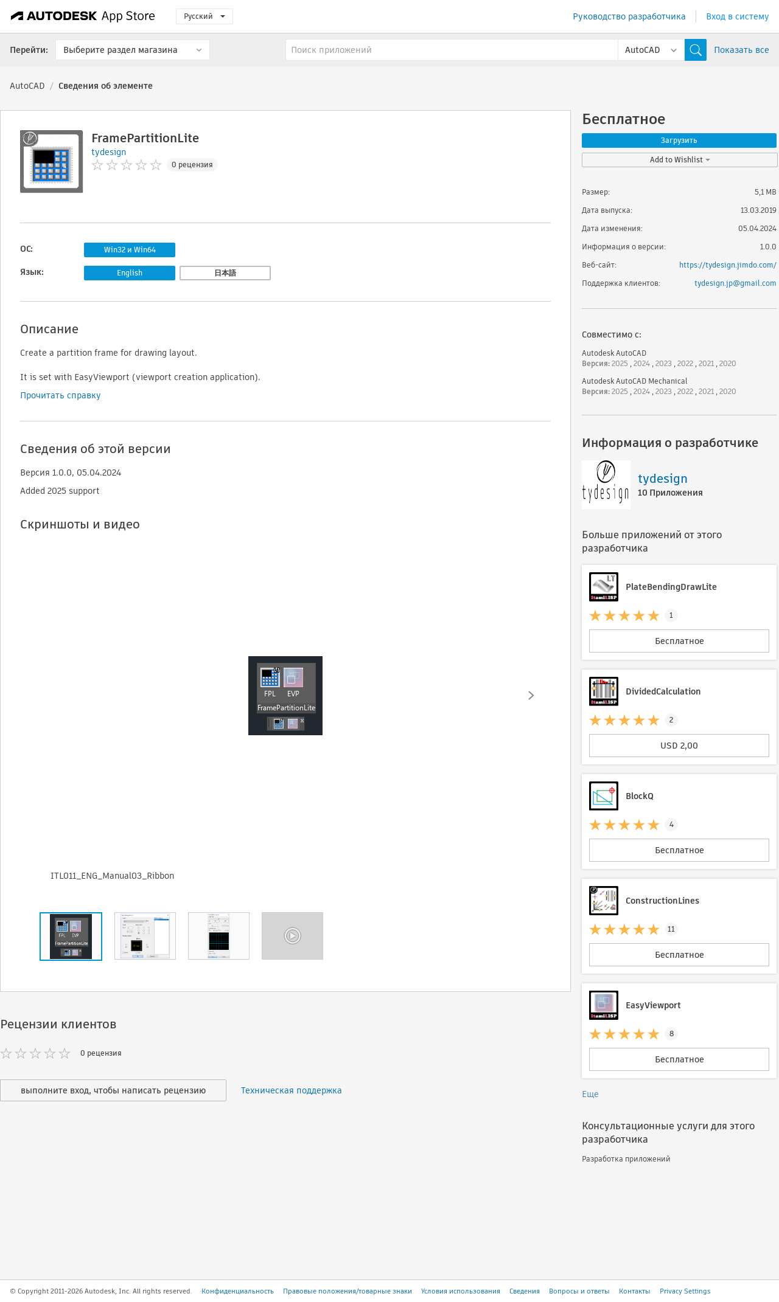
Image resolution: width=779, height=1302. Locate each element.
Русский (204, 16)
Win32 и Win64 (130, 249)
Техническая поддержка (291, 1090)
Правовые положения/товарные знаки (347, 1291)
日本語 (225, 273)
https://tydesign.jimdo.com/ (728, 265)
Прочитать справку (60, 395)
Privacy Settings (685, 1291)
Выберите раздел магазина (120, 50)
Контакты (635, 1291)
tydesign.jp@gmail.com (735, 283)
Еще (590, 1094)
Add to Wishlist (680, 159)
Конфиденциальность (237, 1291)
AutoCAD (27, 86)
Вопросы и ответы (579, 1291)
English (129, 273)
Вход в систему (737, 16)
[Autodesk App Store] (83, 16)
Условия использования (460, 1291)
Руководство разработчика (629, 16)
